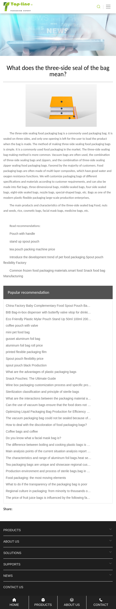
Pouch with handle (22, 233)
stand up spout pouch (24, 241)
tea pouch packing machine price (32, 249)
